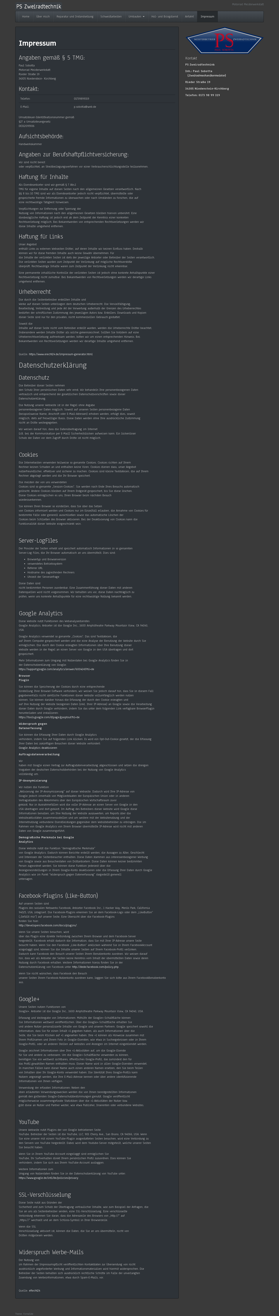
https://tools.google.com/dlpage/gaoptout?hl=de (49, 717)
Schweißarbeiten (111, 17)
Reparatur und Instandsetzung (75, 17)
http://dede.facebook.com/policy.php (95, 967)
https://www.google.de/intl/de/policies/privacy (48, 1178)
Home (25, 17)
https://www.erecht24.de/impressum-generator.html (61, 354)
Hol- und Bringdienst (164, 17)
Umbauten (137, 17)
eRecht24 (34, 1291)
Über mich (43, 17)
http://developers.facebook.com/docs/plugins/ (48, 925)
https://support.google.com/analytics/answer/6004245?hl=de (56, 669)
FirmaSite (28, 1314)
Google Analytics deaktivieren (38, 748)
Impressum (207, 17)
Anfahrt (189, 17)
